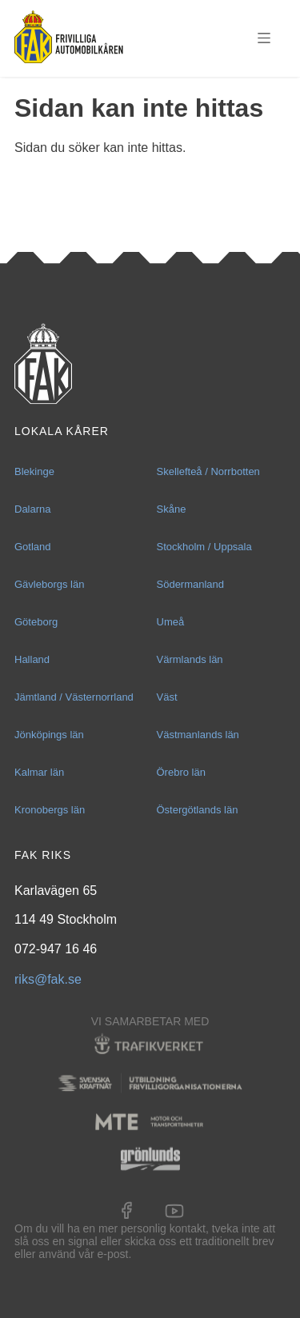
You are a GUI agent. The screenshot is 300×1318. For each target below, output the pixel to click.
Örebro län (181, 772)
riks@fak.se (48, 979)
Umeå (171, 622)
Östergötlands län (197, 810)
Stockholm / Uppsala (204, 547)
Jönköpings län (49, 735)
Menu (264, 38)
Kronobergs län (49, 810)
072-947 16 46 (55, 949)
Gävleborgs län (49, 584)
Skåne (171, 509)
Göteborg (36, 622)
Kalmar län (39, 772)
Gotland (32, 547)
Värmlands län (190, 659)
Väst (167, 697)
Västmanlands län (198, 735)
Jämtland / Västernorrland (74, 697)
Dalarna (32, 509)
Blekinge (34, 471)
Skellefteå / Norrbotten (208, 471)
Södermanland (191, 584)
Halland (32, 659)
